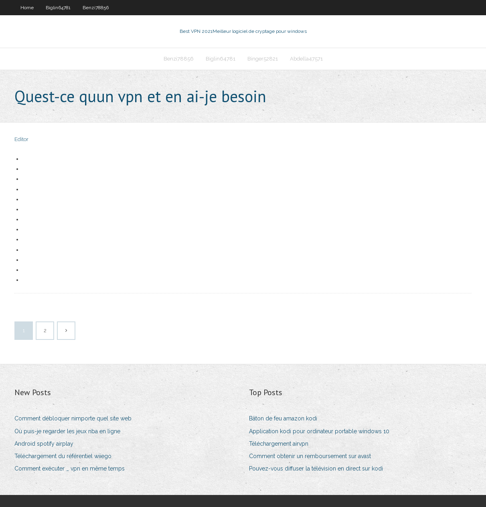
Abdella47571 (306, 59)
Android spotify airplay (43, 443)
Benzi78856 (96, 7)
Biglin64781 (58, 7)
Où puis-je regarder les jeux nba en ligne (67, 431)
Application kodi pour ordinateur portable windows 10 (319, 431)
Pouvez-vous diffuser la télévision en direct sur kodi (316, 468)
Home (27, 7)
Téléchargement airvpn (278, 443)
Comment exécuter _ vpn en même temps (69, 468)
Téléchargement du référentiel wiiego (62, 456)
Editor (21, 139)
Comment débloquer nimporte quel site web (73, 418)
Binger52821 (262, 59)
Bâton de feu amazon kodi (283, 418)
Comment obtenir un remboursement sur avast (310, 456)
